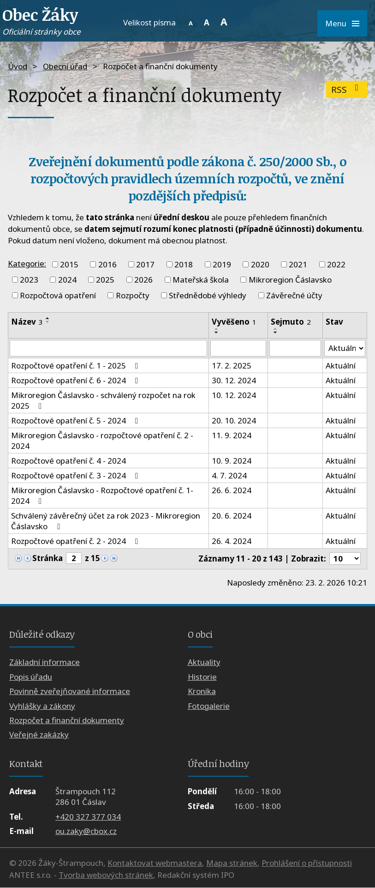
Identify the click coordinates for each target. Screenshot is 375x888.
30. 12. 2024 (234, 380)
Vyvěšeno (234, 321)
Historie (202, 676)
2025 (105, 279)
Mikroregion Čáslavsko (290, 279)
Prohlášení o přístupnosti (307, 863)
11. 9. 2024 (231, 435)
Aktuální (340, 365)
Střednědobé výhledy (207, 295)
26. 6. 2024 (231, 490)
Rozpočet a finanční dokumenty (66, 720)
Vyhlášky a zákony (42, 706)
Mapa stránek (231, 863)
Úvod (17, 66)
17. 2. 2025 (231, 365)
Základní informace (44, 662)
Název (27, 321)
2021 (298, 264)
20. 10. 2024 (234, 420)
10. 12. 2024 (234, 395)
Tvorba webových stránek (106, 875)
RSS (346, 89)
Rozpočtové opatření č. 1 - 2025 (76, 365)
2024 (67, 279)
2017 (145, 264)
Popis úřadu (30, 676)
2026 (143, 279)
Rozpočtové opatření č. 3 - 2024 (76, 475)
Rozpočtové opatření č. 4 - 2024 (68, 460)
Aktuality (204, 662)
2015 (69, 264)
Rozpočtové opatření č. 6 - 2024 (76, 380)
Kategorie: (27, 263)
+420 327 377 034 (88, 816)
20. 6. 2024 (231, 515)
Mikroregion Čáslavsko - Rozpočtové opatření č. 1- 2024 (102, 495)
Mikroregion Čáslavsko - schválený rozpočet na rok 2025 (103, 400)
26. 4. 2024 (231, 541)
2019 (222, 264)
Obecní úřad (65, 66)
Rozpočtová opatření (58, 295)
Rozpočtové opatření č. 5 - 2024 (76, 420)
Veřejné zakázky (39, 735)
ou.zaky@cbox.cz (86, 831)
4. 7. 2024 (229, 475)
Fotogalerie (209, 706)
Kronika (202, 691)
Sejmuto (291, 321)
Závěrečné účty (294, 295)
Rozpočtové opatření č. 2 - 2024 (76, 541)
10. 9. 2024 (231, 460)
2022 (336, 264)
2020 (260, 264)
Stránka (47, 558)
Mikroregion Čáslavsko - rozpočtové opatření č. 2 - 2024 (102, 440)
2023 (29, 279)
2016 (107, 264)
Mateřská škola (201, 279)
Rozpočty (132, 295)
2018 (183, 264)
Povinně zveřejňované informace (69, 691)
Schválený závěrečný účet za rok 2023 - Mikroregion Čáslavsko (105, 521)
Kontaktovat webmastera (154, 863)
